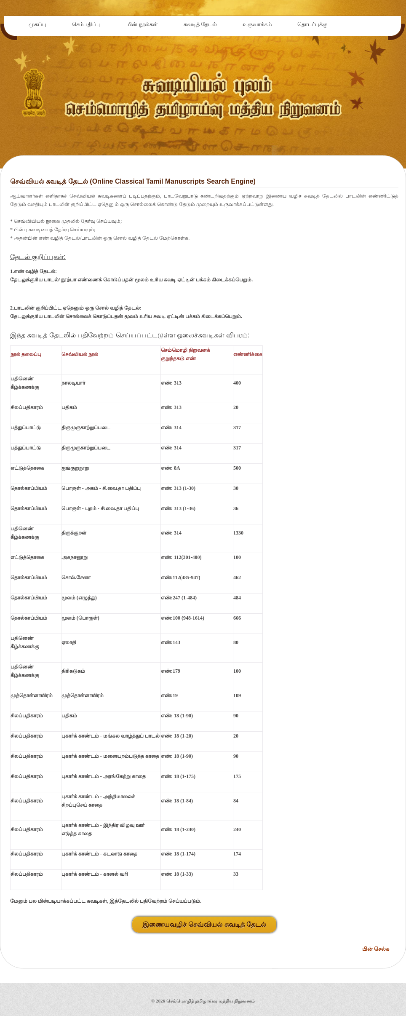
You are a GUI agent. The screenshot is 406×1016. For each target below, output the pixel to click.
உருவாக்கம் (257, 24)
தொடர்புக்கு (312, 24)
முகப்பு (37, 24)
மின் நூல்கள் (142, 24)
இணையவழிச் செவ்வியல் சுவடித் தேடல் (204, 924)
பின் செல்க (375, 949)
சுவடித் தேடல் (200, 24)
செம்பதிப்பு (86, 24)
